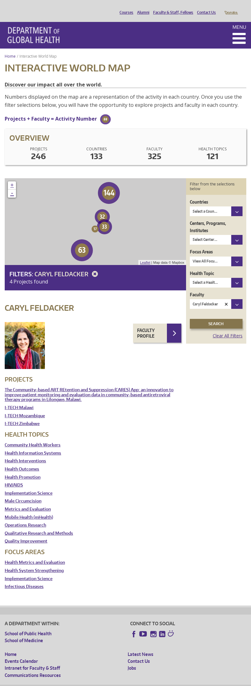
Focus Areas (201, 243)
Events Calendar (21, 652)
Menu (239, 18)
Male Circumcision (23, 492)
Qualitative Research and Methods (39, 524)
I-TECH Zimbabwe (22, 415)
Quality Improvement (26, 532)
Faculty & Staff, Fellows (172, 7)
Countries (199, 193)
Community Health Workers (33, 436)
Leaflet (145, 254)
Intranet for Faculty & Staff (32, 659)
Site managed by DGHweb (151, 681)
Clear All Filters (228, 327)
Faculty (197, 285)
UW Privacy (88, 681)
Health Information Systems (33, 444)
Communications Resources (33, 666)
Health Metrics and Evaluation (35, 553)
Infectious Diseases (24, 577)
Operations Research (25, 516)
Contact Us (204, 7)
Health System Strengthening (34, 561)
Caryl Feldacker (67, 265)
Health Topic (202, 264)
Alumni (142, 7)
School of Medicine (24, 631)
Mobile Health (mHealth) (29, 508)
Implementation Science (28, 484)
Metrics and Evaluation (28, 500)
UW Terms (113, 681)
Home (10, 47)
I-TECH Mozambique (25, 407)
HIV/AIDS (14, 476)
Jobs (132, 659)
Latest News (140, 645)
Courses (125, 7)
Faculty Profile (146, 324)
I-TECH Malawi (19, 399)
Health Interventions (25, 452)
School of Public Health (28, 624)
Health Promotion (22, 468)
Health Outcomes (22, 460)
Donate (231, 7)
